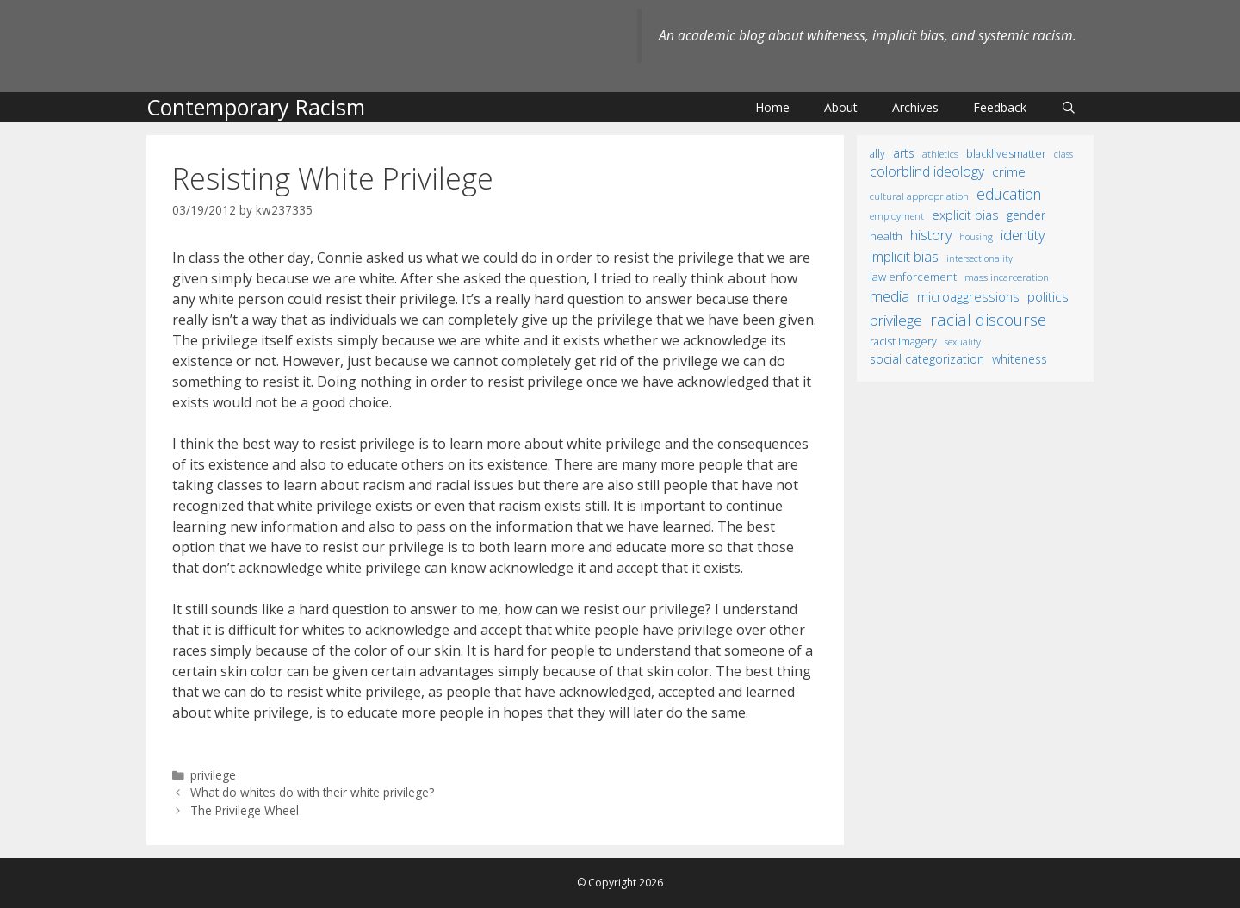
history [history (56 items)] (931, 235)
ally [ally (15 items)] (877, 153)
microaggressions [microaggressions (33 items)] (968, 296)
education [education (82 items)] (1008, 193)
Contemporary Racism (255, 106)
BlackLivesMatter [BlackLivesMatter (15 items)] (1006, 153)
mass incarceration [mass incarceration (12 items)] (1006, 276)
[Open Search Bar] (1069, 107)
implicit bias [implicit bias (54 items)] (904, 256)
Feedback (999, 107)
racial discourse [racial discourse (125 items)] (988, 319)
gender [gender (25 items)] (1026, 215)
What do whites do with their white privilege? (312, 792)
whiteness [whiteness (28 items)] (1019, 359)
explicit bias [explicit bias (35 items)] (965, 214)
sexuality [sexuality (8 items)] (963, 342)
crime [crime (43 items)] (1009, 171)
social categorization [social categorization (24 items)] (927, 359)
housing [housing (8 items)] (976, 237)
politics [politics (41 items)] (1048, 296)
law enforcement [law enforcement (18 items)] (913, 276)
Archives (915, 107)
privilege (213, 775)
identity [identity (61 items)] (1023, 235)
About (841, 107)
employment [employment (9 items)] (897, 215)
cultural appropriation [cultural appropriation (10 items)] (919, 196)
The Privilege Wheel (244, 810)
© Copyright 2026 (620, 882)
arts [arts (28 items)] (903, 153)
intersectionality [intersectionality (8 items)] (979, 258)
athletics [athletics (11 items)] (940, 153)
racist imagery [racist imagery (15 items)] (903, 341)
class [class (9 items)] (1063, 153)
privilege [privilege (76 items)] (896, 320)
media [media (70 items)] (889, 296)
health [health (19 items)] (886, 236)
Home (772, 107)
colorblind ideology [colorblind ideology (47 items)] (927, 171)
